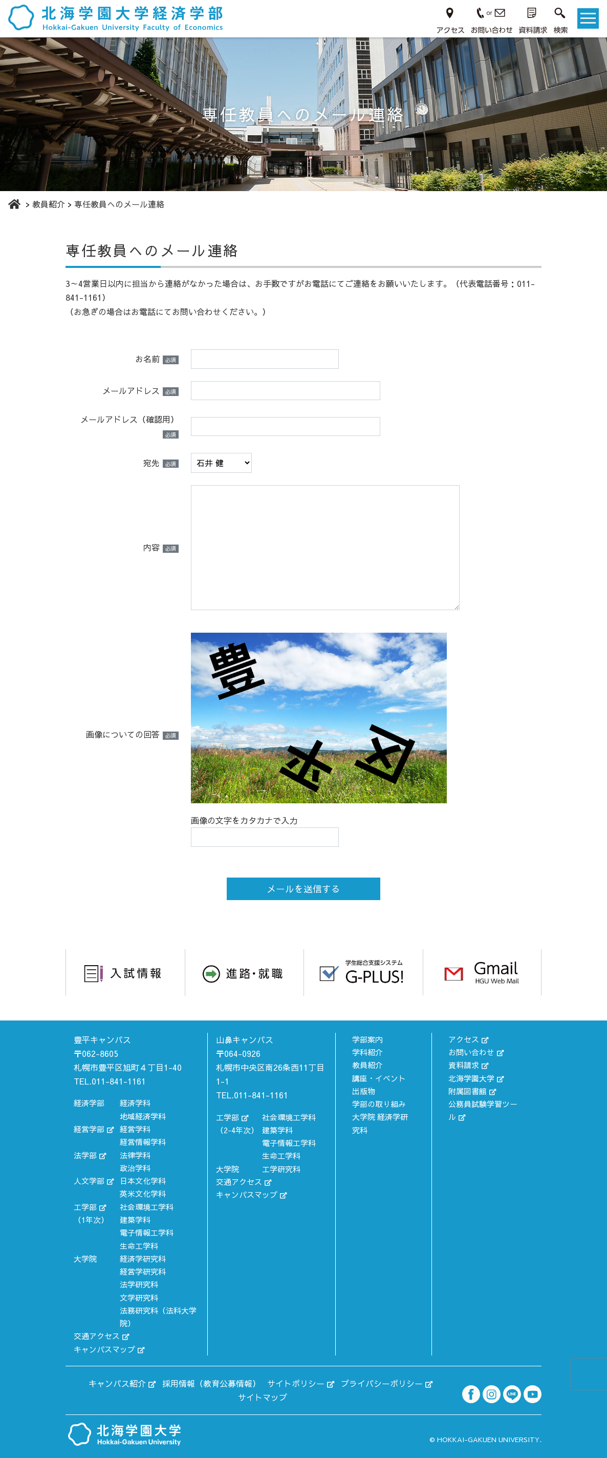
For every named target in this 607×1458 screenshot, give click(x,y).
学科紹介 (367, 1052)
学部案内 (367, 1039)
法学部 (85, 1155)
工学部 (85, 1206)
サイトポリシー (295, 1383)
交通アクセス (97, 1335)
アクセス (463, 1039)
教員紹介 (367, 1064)
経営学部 (89, 1128)
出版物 (363, 1091)
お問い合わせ (471, 1052)
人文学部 (89, 1180)
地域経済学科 (143, 1116)
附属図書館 (467, 1091)
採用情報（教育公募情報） (211, 1383)
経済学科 (135, 1102)
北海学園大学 (471, 1078)
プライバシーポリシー (382, 1383)
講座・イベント (379, 1078)
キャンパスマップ (104, 1349)
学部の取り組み (379, 1103)
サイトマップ (262, 1397)
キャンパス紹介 (117, 1383)
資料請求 (463, 1064)
